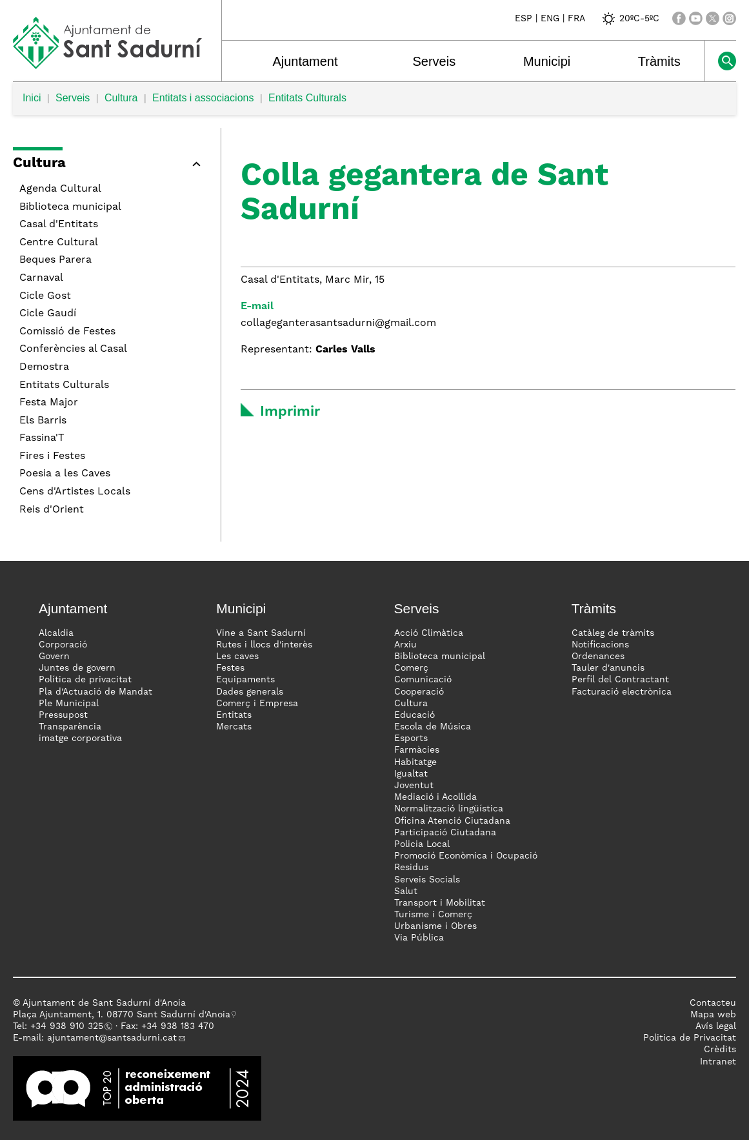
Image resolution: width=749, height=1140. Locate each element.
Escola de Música (432, 726)
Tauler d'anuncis (608, 668)
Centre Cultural (58, 243)
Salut (405, 891)
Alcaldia (56, 633)
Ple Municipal (69, 703)
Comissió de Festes (67, 332)
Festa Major (48, 403)
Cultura (121, 97)
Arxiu (405, 644)
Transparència (70, 726)
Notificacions (600, 644)
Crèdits (720, 1049)
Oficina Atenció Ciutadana (452, 821)
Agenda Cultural (60, 189)
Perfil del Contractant (620, 679)
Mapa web (713, 1014)
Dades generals (249, 692)
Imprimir (290, 412)
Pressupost (63, 715)
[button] (110, 165)
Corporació (63, 644)
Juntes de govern (77, 668)
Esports (411, 738)
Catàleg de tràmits (613, 633)
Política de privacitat (85, 679)
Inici (32, 97)
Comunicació (423, 679)
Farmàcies (416, 750)
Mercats (234, 726)
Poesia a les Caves (64, 474)
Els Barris (42, 421)
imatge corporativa (80, 738)
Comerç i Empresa (257, 703)
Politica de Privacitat (689, 1038)
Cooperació (419, 692)
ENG (550, 18)
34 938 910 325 (69, 1026)
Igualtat (411, 774)
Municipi (546, 61)
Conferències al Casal (73, 349)
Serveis (433, 61)
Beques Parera (55, 260)
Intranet (718, 1061)
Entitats (234, 715)
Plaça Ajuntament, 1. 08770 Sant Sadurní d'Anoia (121, 1014)
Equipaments (245, 679)
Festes (230, 668)
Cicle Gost (45, 296)
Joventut (414, 785)
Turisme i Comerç (433, 914)
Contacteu (713, 1003)
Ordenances (598, 656)
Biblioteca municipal (70, 207)
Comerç (411, 668)
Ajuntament (304, 61)
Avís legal (715, 1026)
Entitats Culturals (307, 97)
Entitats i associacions (203, 97)
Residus (411, 867)
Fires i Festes (52, 456)
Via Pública (419, 937)
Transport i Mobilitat (439, 903)
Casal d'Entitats (58, 224)
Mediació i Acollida (435, 797)
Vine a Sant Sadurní (261, 633)
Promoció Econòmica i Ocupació (465, 855)
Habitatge (415, 762)
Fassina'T (42, 438)
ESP (523, 18)
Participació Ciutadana (445, 832)
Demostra (44, 367)
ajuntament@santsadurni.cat (112, 1038)
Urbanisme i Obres (435, 926)
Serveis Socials (427, 879)
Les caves (237, 656)
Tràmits (659, 61)
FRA (576, 18)
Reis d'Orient (51, 510)
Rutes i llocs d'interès (264, 644)
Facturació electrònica (622, 692)
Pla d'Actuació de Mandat (95, 692)
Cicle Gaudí (47, 314)
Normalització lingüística (448, 808)
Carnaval (41, 278)
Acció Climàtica (428, 633)
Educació (414, 715)
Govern (54, 656)
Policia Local (422, 844)
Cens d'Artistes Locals (74, 492)
